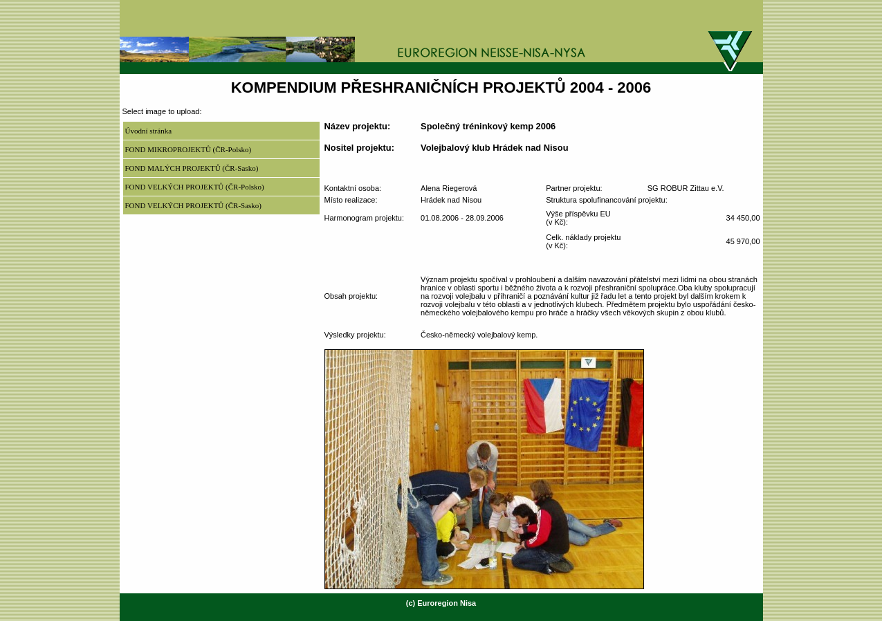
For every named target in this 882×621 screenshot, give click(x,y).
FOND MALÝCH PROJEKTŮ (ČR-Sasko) (192, 168)
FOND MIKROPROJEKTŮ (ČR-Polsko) (188, 149)
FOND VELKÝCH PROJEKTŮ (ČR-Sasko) (193, 205)
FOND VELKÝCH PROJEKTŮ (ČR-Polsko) (194, 187)
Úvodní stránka (148, 131)
